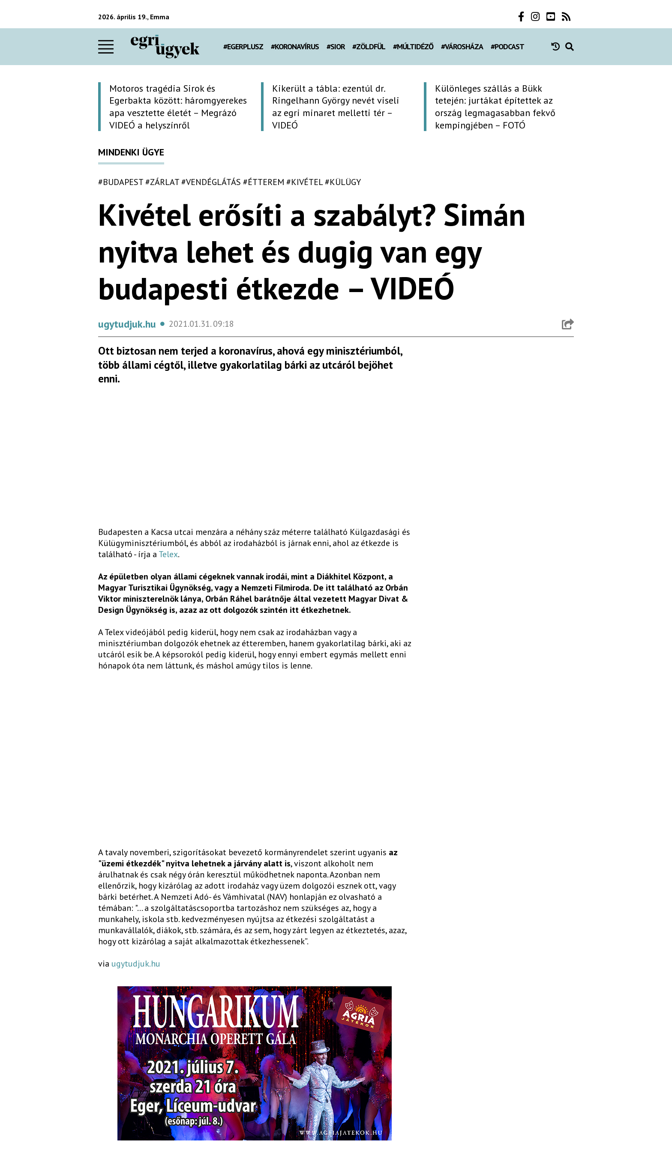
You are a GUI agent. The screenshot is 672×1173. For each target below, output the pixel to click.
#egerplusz (243, 46)
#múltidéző (413, 46)
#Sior (336, 46)
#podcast (507, 46)
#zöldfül (368, 46)
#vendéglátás (211, 182)
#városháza (462, 46)
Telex (168, 554)
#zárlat (162, 182)
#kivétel (304, 182)
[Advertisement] (254, 459)
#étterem (263, 182)
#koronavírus (295, 46)
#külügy (343, 182)
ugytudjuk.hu (135, 963)
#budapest (120, 182)
